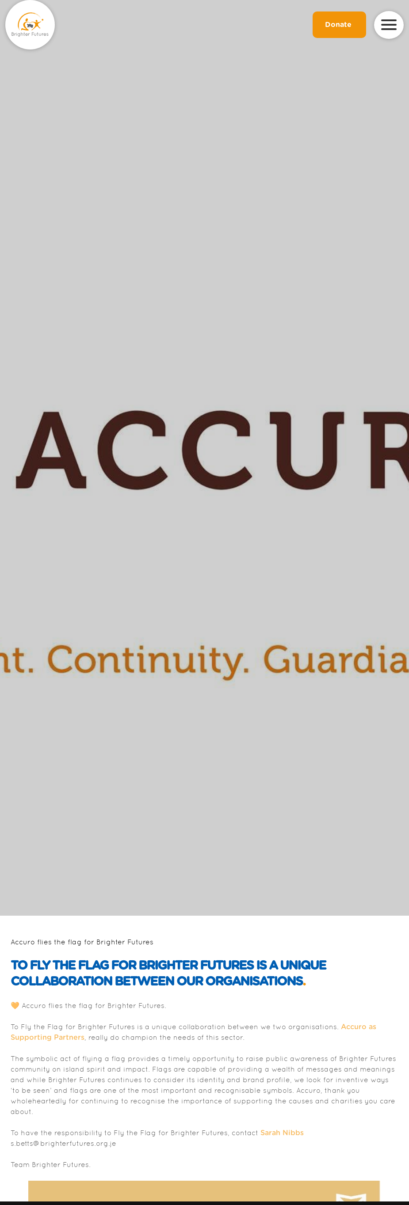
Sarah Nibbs (282, 1133)
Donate (339, 24)
